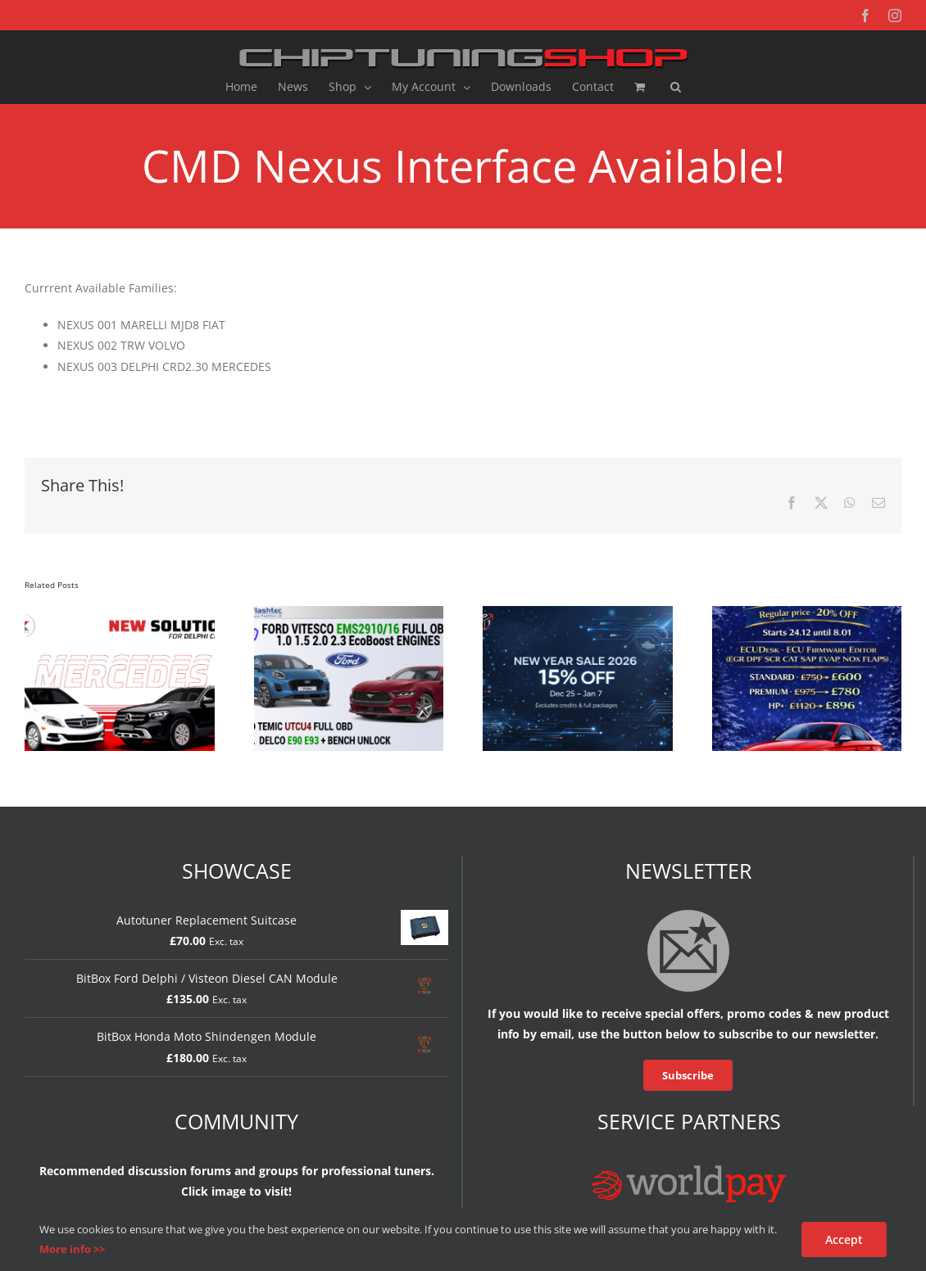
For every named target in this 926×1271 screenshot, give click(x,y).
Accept (844, 1239)
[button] (675, 86)
